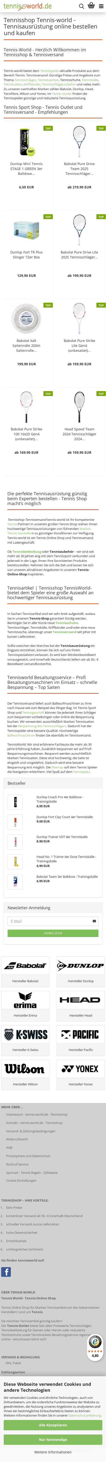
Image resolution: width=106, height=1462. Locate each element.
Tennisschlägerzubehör (59, 84)
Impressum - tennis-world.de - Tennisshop (36, 1114)
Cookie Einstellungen (21, 1180)
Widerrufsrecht (17, 1139)
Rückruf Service (17, 1164)
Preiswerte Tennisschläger (72, 1325)
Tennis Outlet (62, 93)
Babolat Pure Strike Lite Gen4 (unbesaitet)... (79, 345)
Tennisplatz (81, 771)
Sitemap (57, 767)
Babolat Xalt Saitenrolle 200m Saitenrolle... (26, 345)
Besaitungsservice (65, 1335)
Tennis (12, 524)
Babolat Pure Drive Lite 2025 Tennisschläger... (79, 254)
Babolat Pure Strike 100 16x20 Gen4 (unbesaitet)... (26, 434)
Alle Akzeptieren (53, 1425)
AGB (9, 1147)
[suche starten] (81, 6)
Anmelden (53, 933)
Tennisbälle (90, 80)
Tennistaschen (48, 80)
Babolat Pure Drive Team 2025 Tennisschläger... (79, 168)
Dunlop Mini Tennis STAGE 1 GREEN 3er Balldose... (26, 168)
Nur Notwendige (53, 1439)
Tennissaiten (13, 84)
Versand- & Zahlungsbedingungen (30, 1131)
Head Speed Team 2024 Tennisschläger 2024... (79, 434)
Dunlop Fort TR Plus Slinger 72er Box (26, 254)
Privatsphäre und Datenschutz (28, 1156)
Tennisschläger (25, 80)
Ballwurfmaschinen (21, 735)
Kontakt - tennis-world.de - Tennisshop (34, 1123)
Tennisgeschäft (33, 712)
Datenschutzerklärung (84, 1415)
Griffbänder (32, 84)
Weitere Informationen (53, 1452)
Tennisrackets (41, 1335)
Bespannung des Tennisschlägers (42, 726)
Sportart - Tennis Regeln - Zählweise (32, 1172)
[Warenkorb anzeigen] (91, 6)
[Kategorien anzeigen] (101, 6)
